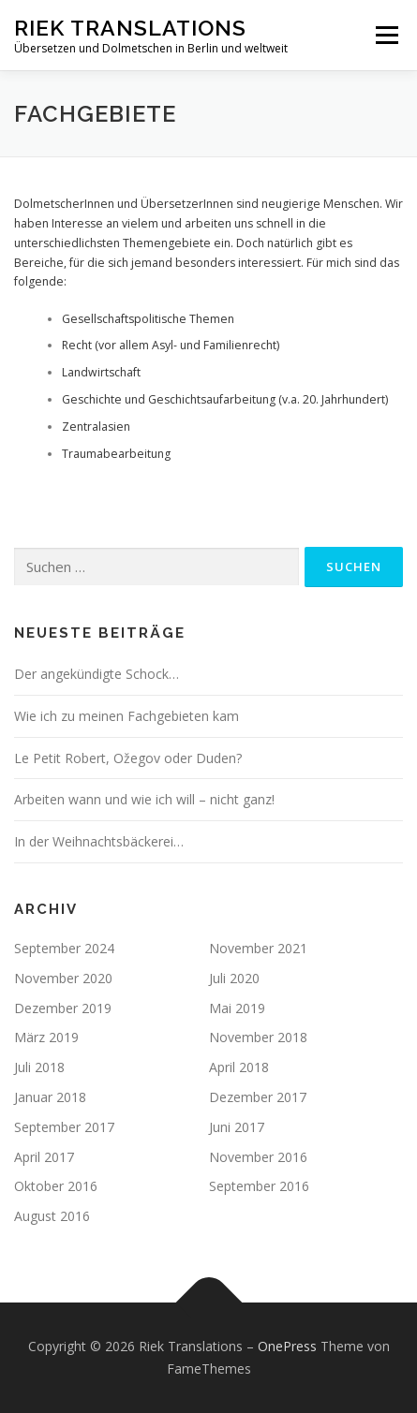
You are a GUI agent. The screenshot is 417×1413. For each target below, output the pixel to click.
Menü (385, 35)
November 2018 (258, 1037)
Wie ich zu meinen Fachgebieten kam (126, 716)
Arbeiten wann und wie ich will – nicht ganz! (144, 799)
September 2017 (64, 1127)
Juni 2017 (236, 1127)
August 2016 (52, 1216)
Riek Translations (130, 27)
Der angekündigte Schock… (96, 674)
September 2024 (64, 948)
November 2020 (63, 978)
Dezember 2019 (63, 1008)
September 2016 (259, 1186)
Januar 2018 (50, 1097)
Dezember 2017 (257, 1097)
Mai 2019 (237, 1008)
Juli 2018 (39, 1067)
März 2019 (46, 1037)
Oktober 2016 (55, 1186)
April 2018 (239, 1067)
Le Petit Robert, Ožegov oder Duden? (128, 758)
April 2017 (44, 1157)
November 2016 (258, 1157)
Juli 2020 (234, 978)
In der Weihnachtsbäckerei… (99, 841)
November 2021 (258, 948)
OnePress (287, 1346)
